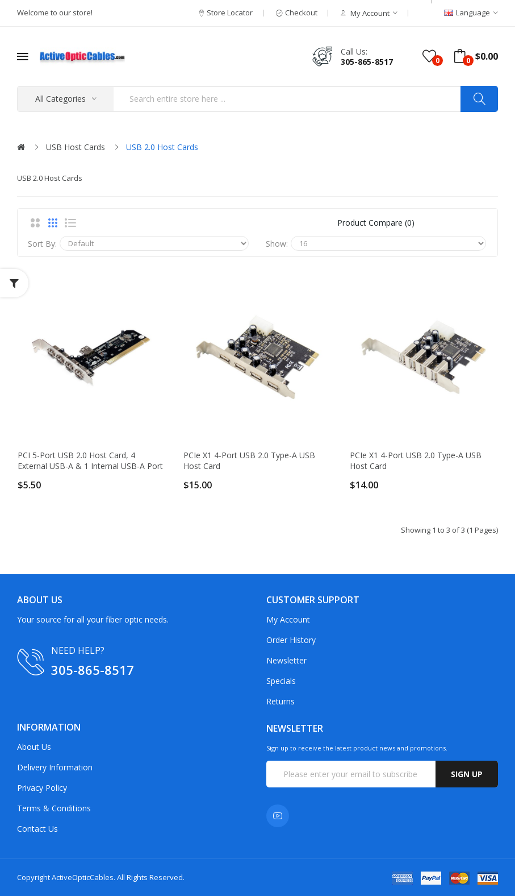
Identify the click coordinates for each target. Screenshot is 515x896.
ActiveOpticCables (83, 877)
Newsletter (286, 660)
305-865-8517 (367, 61)
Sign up (467, 774)
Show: (277, 243)
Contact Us (37, 828)
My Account (288, 619)
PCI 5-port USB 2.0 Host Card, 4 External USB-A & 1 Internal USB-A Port (90, 460)
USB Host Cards (75, 147)
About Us (34, 746)
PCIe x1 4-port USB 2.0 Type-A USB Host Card (249, 460)
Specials (281, 680)
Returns (280, 701)
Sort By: (42, 243)
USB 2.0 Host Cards (162, 147)
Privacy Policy (42, 787)
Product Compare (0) (375, 222)
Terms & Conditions (54, 808)
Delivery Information (55, 767)
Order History (291, 639)
